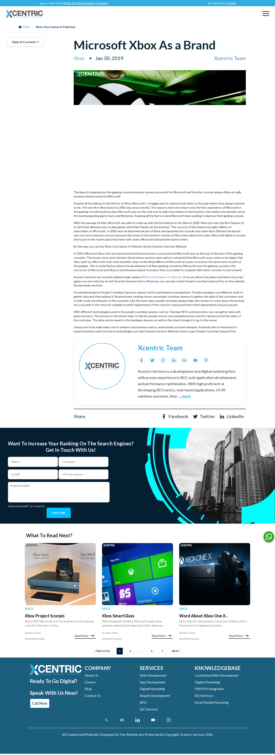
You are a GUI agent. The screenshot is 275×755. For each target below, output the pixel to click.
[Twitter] (152, 360)
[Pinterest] (206, 360)
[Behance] (184, 360)
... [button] (141, 652)
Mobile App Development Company (107, 3)
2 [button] (130, 652)
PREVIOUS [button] (102, 652)
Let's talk (58, 513)
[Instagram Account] (168, 721)
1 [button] (120, 652)
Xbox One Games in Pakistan (163, 277)
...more (185, 396)
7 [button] (162, 652)
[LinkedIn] (174, 360)
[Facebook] (141, 360)
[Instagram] (163, 360)
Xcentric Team (230, 58)
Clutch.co (58, 3)
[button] (266, 13)
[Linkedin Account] (137, 721)
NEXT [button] (176, 652)
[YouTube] (195, 360)
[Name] (269, 537)
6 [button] (152, 652)
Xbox (29, 610)
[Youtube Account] (153, 721)
